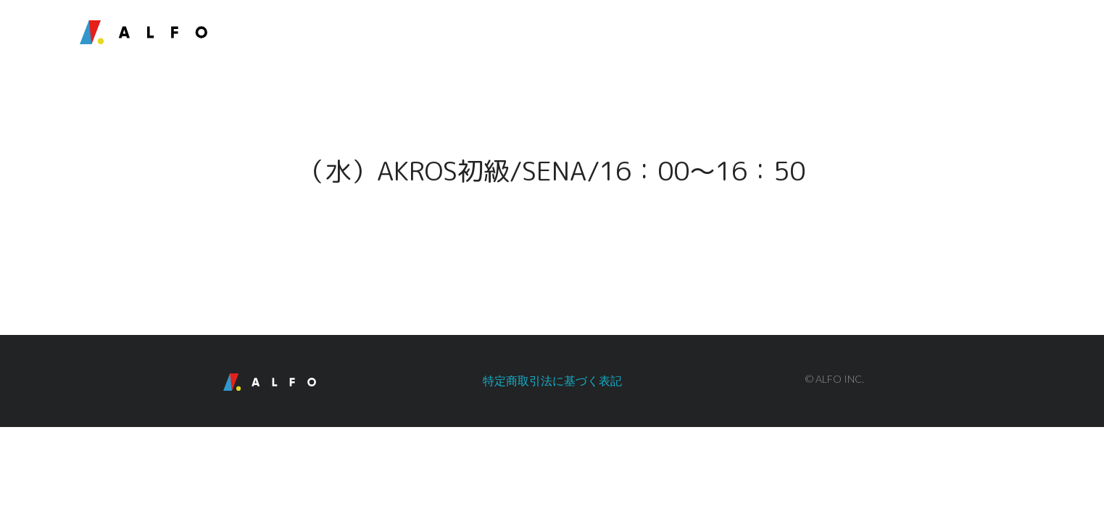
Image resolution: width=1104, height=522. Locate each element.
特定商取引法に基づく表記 (552, 380)
